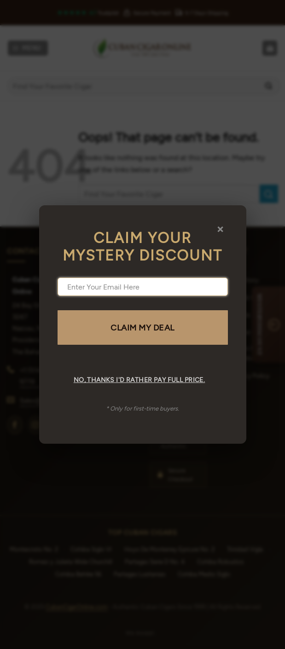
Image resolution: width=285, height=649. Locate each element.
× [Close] (220, 228)
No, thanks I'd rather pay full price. (139, 379)
